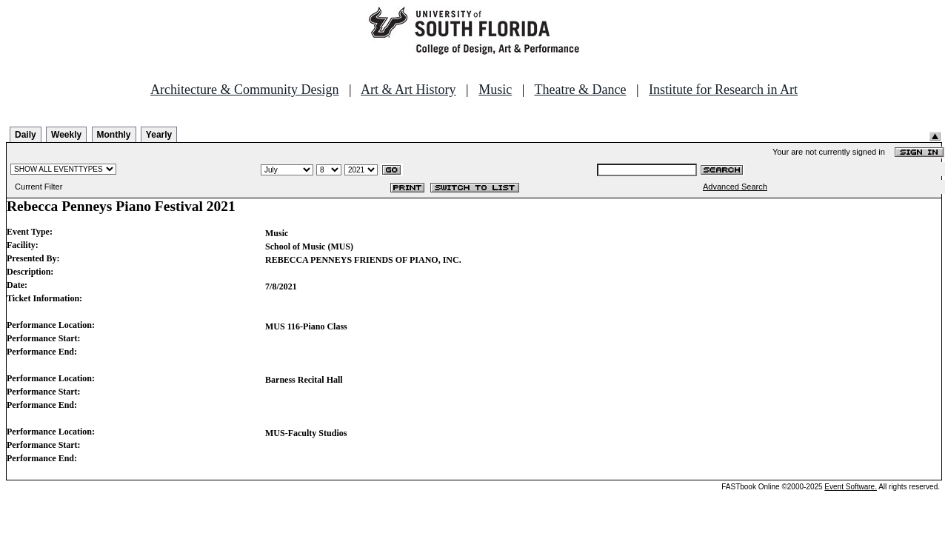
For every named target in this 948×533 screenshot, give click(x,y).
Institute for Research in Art (723, 89)
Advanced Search (735, 186)
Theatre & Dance (580, 89)
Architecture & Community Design (244, 89)
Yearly (159, 135)
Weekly (66, 135)
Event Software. (850, 487)
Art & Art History (408, 89)
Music (495, 89)
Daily (25, 135)
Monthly (114, 135)
